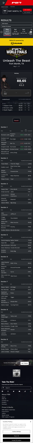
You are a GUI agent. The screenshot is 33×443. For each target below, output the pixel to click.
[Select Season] (16, 23)
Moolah (13, 289)
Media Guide (5, 415)
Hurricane (13, 146)
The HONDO (14, 218)
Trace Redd (4, 163)
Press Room (5, 411)
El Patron (13, 320)
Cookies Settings (16, 433)
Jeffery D (13, 214)
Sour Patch (14, 323)
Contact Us (5, 400)
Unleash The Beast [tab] (4, 6)
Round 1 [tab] (16, 120)
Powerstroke (14, 171)
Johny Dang (13, 152)
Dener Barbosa (5, 247)
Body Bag (13, 251)
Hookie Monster (15, 247)
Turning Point (14, 305)
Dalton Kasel (5, 305)
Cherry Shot (14, 349)
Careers (4, 402)
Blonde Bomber (15, 230)
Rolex (12, 293)
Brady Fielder (5, 349)
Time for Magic (15, 163)
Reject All (16, 438)
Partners (4, 404)
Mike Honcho (14, 222)
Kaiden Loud (5, 167)
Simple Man (14, 301)
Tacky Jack (14, 316)
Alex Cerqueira (5, 326)
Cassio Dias (4, 189)
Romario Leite (8, 108)
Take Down (14, 276)
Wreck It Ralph (15, 351)
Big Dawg (13, 202)
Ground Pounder (15, 267)
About (3, 397)
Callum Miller (5, 202)
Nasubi (13, 329)
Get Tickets (27, 9)
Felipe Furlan (5, 179)
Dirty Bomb (14, 189)
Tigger (12, 297)
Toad (12, 179)
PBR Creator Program (8, 417)
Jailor (12, 191)
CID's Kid (13, 245)
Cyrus (12, 271)
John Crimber (5, 351)
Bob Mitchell (5, 289)
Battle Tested (14, 240)
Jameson (13, 334)
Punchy (13, 226)
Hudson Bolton (5, 230)
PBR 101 (4, 399)
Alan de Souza (5, 245)
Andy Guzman (5, 191)
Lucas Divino (5, 195)
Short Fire (13, 346)
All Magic (13, 287)
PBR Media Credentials (8, 409)
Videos (4, 413)
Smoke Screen (14, 149)
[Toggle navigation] (3, 2)
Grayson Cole (8, 105)
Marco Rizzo (4, 323)
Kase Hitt (4, 243)
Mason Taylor (5, 287)
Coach (12, 243)
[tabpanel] (16, 240)
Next (30, 32)
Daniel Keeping (5, 240)
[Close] (30, 423)
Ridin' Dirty (14, 263)
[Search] (18, 388)
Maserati (13, 199)
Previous (1, 32)
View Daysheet (27, 12)
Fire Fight (13, 139)
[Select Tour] (16, 26)
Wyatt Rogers (8, 110)
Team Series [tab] (12, 6)
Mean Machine (15, 175)
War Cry (12, 143)
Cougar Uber (14, 326)
